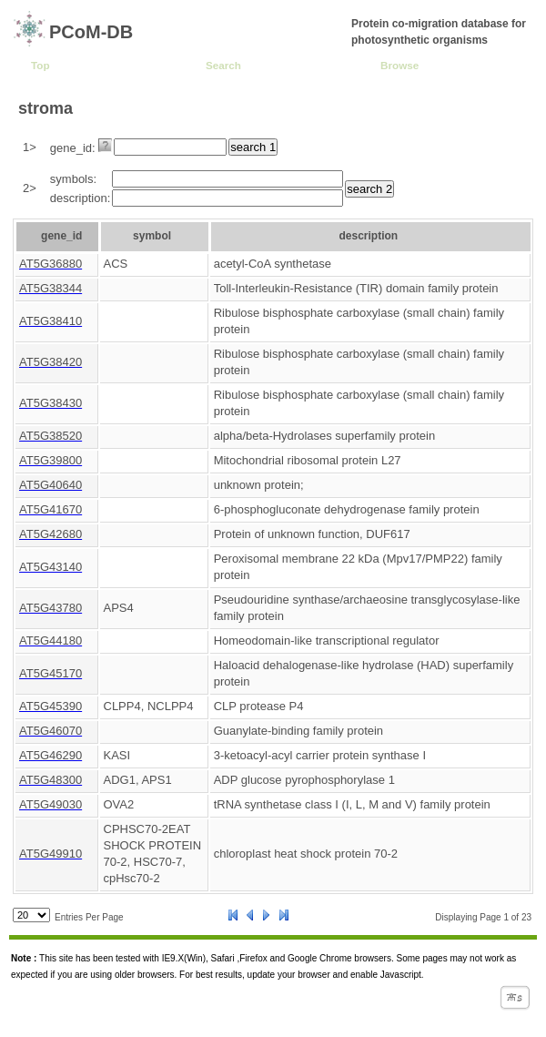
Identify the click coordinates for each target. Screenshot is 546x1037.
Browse (399, 65)
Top (40, 65)
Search (223, 65)
